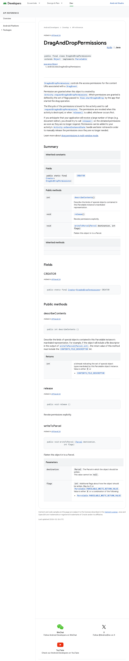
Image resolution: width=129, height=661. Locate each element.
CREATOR (81, 175)
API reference (11, 13)
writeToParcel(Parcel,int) (74, 346)
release (78, 214)
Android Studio (117, 3)
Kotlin (109, 47)
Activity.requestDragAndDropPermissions (65, 94)
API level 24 (56, 35)
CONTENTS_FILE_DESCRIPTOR (74, 349)
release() (78, 112)
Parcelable (81, 59)
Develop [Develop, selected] (73, 3)
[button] (17, 30)
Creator (50, 178)
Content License (111, 512)
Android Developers (51, 27)
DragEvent (72, 86)
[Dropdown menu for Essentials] (40, 3)
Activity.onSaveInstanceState (69, 127)
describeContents (84, 197)
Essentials (32, 3)
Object (57, 59)
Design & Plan (53, 3)
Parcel (93, 225)
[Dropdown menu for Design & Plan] (62, 3)
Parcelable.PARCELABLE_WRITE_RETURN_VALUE (96, 489)
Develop (65, 27)
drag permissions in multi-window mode (79, 135)
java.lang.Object (51, 64)
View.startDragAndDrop (92, 98)
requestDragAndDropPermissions (60, 109)
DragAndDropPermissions (56, 83)
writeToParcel (82, 225)
